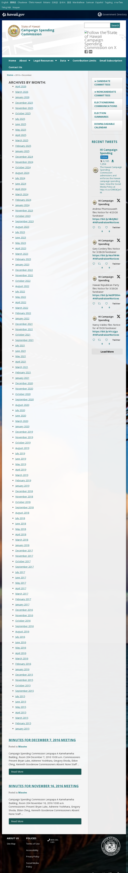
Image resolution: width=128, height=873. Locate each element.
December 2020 (24, 365)
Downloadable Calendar (104, 108)
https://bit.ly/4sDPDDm (106, 277)
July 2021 (20, 328)
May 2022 (20, 279)
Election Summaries (101, 97)
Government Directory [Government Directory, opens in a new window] (114, 14)
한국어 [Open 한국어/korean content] (63, 2)
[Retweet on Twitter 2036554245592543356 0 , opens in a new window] (100, 288)
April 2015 (20, 695)
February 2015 (23, 705)
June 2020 (20, 398)
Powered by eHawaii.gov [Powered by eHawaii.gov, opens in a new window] (108, 857)
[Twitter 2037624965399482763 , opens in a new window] (117, 248)
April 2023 (20, 230)
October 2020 (22, 376)
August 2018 (22, 495)
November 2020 (24, 371)
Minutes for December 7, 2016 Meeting (42, 722)
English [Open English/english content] (5, 2)
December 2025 (24, 85)
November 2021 (24, 311)
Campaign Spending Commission (37, 32)
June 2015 (20, 684)
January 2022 (22, 301)
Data (63, 43)
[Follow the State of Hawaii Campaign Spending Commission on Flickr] (94, 32)
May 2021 (20, 338)
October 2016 (22, 603)
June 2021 (20, 333)
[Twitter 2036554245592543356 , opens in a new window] (117, 288)
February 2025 (23, 128)
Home (12, 43)
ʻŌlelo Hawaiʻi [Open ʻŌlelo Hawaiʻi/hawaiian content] (35, 2)
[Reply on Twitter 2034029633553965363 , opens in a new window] (94, 325)
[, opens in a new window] (90, 32)
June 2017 (20, 560)
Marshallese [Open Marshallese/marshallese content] (78, 2)
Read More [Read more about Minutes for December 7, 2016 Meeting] (17, 754)
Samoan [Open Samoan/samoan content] (90, 2)
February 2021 (23, 355)
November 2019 (24, 419)
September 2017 (24, 549)
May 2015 (20, 689)
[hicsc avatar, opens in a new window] (94, 184)
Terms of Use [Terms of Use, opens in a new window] (33, 826)
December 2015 (24, 657)
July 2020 (20, 392)
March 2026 (21, 74)
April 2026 (20, 68)
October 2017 (22, 543)
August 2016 (22, 614)
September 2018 (24, 489)
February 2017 (23, 581)
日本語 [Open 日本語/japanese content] (55, 2)
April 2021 (20, 344)
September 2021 (24, 322)
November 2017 (24, 538)
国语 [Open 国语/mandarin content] (69, 2)
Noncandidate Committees (105, 76)
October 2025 (22, 95)
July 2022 (20, 274)
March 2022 (21, 290)
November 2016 (24, 597)
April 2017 (20, 570)
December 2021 (24, 306)
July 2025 (20, 101)
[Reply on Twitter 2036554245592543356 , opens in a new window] (94, 288)
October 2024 (22, 149)
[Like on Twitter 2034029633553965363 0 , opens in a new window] (108, 325)
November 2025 (24, 90)
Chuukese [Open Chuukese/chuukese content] (22, 2)
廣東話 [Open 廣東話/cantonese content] (13, 2)
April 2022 (20, 284)
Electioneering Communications (105, 86)
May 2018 (20, 511)
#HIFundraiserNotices (105, 204)
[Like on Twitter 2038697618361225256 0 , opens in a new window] (108, 212)
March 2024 (21, 176)
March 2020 (21, 403)
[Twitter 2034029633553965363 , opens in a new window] (117, 325)
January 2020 (22, 409)
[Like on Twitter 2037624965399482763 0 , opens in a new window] (108, 248)
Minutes (22, 729)
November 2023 (24, 193)
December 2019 (24, 414)
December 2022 (24, 252)
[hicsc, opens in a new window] (107, 152)
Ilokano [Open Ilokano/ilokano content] (46, 2)
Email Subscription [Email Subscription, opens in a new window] (111, 43)
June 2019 (20, 441)
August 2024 (22, 155)
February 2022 (23, 295)
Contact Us (15, 49)
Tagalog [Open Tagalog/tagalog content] (108, 2)
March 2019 (21, 457)
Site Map (11, 826)
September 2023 (24, 203)
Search (115, 25)
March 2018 (21, 522)
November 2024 (24, 144)
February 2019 (23, 462)
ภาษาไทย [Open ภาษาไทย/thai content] (118, 2)
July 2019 (20, 435)
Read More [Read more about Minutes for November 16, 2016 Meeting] (17, 803)
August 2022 (22, 268)
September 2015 (24, 673)
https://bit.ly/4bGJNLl (105, 201)
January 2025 (22, 133)
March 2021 (21, 349)
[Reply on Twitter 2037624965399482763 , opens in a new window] (94, 248)
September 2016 (24, 608)
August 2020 (22, 387)
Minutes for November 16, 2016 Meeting (44, 768)
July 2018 (20, 500)
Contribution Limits (84, 43)
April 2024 (20, 171)
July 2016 (20, 619)
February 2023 (23, 241)
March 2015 (21, 700)
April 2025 (20, 117)
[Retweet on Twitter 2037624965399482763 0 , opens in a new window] (100, 248)
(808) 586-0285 (54, 823)
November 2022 (24, 257)
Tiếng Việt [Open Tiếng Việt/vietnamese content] (6, 7)
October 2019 (22, 425)
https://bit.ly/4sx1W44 (105, 237)
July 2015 (20, 678)
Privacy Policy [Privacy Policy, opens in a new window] (32, 839)
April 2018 (20, 516)
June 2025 (20, 106)
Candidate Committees (102, 65)
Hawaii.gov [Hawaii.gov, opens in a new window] (13, 14)
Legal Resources (44, 43)
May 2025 (20, 112)
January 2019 (22, 468)
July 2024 (20, 160)
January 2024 (22, 187)
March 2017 (21, 576)
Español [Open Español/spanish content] (99, 2)
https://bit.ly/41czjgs (105, 314)
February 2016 (23, 646)
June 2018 (20, 506)
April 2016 (20, 635)
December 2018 (24, 473)
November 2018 (24, 479)
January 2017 (22, 587)
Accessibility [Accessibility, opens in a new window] (32, 832)
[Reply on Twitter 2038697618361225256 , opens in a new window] (94, 212)
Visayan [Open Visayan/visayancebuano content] (16, 7)
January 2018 (22, 527)
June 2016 (20, 624)
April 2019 (20, 452)
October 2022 (22, 263)
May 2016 (20, 630)
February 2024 (23, 182)
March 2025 (21, 122)
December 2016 (24, 592)
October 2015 (22, 668)
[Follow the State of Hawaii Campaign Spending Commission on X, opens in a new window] (86, 32)
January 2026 (22, 79)
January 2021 (22, 360)
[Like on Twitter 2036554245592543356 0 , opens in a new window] (108, 288)
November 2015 (24, 662)
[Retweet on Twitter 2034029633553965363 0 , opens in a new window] (100, 325)
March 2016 (21, 641)
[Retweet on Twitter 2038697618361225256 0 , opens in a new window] (100, 212)
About (23, 43)
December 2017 (24, 533)
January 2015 (22, 711)
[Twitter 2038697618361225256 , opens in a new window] (117, 212)
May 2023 (20, 225)
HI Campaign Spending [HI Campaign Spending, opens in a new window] (106, 185)
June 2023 (20, 220)
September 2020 (24, 382)
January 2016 (22, 651)
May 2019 (20, 446)
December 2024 (24, 139)
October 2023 (22, 198)
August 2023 (22, 209)
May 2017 (20, 565)
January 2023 (22, 247)
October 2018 (22, 484)
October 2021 (22, 317)
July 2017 (20, 554)
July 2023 (20, 214)
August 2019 (22, 430)
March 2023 (21, 236)
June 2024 (20, 166)
